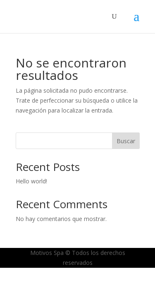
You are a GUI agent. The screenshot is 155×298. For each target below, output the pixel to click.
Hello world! (31, 181)
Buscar (126, 141)
